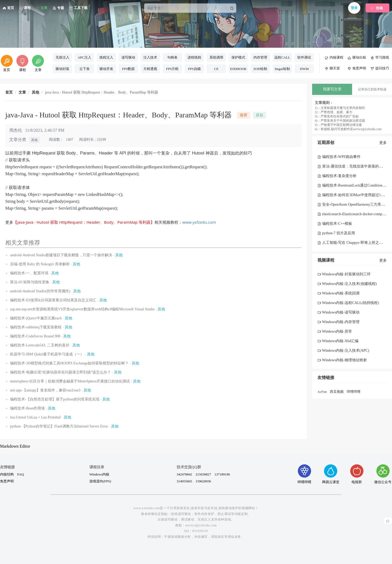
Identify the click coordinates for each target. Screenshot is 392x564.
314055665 (184, 481)
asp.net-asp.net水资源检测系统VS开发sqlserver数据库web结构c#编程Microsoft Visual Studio (82, 309)
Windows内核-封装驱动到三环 (344, 274)
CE (216, 69)
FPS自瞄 (194, 69)
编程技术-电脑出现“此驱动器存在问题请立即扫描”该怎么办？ (60, 372)
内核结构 (7, 474)
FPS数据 (128, 69)
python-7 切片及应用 (336, 233)
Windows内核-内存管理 (338, 322)
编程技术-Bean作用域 (27, 408)
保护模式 (238, 57)
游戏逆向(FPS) (100, 481)
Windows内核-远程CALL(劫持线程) (348, 303)
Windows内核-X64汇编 (337, 341)
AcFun (322, 391)
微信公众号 (382, 474)
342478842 (184, 474)
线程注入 (106, 57)
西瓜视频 (337, 391)
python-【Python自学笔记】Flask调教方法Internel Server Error (59, 426)
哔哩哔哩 (354, 391)
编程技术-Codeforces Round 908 (35, 336)
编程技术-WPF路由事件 (339, 157)
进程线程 (194, 57)
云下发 (84, 69)
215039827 (203, 474)
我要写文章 (332, 89)
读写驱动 (128, 57)
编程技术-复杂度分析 (337, 176)
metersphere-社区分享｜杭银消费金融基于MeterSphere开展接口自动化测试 (70, 381)
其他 (34, 140)
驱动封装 (62, 69)
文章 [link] (22, 92)
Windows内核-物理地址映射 (342, 360)
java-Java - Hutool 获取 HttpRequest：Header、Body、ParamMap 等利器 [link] (101, 92)
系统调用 (216, 57)
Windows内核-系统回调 (338, 293)
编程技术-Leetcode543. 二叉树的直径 (39, 345)
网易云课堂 (330, 474)
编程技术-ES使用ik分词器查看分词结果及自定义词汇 (53, 300)
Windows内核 (99, 474)
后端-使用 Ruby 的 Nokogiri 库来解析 (40, 264)
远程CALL (282, 57)
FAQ (20, 474)
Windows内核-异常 (334, 331)
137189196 (222, 474)
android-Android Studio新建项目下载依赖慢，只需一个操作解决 (61, 255)
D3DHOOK (238, 69)
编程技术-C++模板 (334, 224)
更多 (383, 143)
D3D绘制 (260, 69)
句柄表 (172, 57)
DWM (304, 69)
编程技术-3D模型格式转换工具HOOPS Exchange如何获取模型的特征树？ (69, 363)
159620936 (203, 481)
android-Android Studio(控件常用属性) (40, 291)
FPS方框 (172, 69)
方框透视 (150, 69)
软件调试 (304, 57)
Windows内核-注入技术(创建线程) (347, 284)
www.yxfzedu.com (199, 222)
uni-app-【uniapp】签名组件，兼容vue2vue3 (45, 390)
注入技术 (150, 57)
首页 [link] (9, 92)
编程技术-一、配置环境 (29, 273)
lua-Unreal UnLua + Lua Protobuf (35, 417)
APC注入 (84, 57)
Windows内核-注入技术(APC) (343, 350)
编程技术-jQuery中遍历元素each (36, 318)
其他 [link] (35, 92)
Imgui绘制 (282, 69)
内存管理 (260, 57)
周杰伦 (15, 130)
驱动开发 (106, 69)
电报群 (356, 474)
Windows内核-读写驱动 (338, 312)
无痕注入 (62, 57)
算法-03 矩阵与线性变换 (29, 282)
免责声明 (7, 481)
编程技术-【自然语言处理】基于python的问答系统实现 (54, 399)
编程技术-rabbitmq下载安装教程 (36, 327)
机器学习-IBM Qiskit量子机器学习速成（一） (47, 354)
